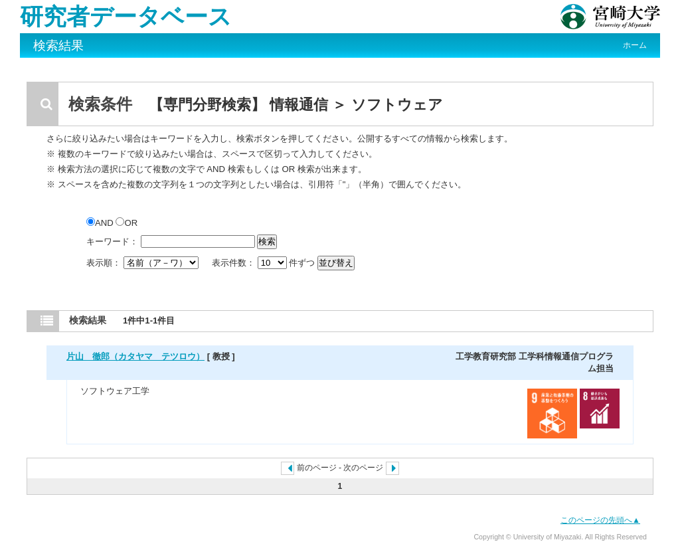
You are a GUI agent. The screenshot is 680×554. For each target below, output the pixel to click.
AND (101, 223)
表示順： (143, 263)
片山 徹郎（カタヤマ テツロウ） (135, 356)
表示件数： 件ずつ (264, 263)
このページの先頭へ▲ (600, 520)
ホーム (635, 45)
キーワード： (112, 241)
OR (126, 223)
